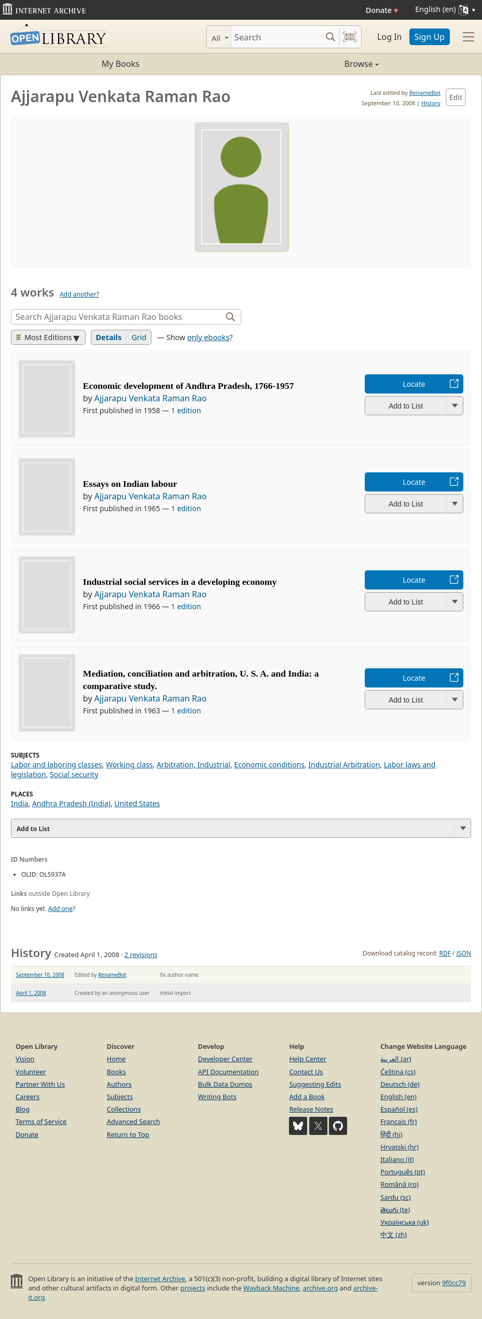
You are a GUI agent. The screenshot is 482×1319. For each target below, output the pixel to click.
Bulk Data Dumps (225, 1084)
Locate (414, 384)
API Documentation (228, 1071)
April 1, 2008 (31, 993)
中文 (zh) (393, 1234)
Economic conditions (269, 764)
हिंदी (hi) (391, 1134)
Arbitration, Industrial (193, 764)
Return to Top (128, 1134)
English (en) (398, 1096)
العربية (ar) (395, 1058)
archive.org (320, 1288)
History (430, 103)
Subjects (120, 1096)
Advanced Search (133, 1121)
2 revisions (141, 954)
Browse (310, 63)
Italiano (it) (397, 1159)
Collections (124, 1109)
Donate (382, 10)
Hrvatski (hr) (399, 1147)
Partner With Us (40, 1084)
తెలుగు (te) (395, 1209)
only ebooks (208, 337)
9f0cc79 (454, 1282)
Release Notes (311, 1109)
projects (193, 1288)
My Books (121, 63)
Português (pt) (402, 1171)
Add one (60, 908)
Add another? (79, 294)
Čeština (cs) (398, 1071)
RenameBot (424, 92)
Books (116, 1071)
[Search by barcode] (349, 37)
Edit (455, 97)
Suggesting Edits (315, 1084)
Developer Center (225, 1058)
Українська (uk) (404, 1222)
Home (116, 1058)
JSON (464, 953)
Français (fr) (398, 1121)
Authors (119, 1084)
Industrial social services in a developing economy (180, 582)
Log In (389, 37)
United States (137, 803)
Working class (129, 764)
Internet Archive (160, 1278)
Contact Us (306, 1071)
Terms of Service (41, 1121)
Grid (138, 337)
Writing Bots (217, 1096)
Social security (74, 774)
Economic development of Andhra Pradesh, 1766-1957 (188, 386)
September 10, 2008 (40, 974)
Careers (27, 1096)
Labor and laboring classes (56, 764)
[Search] (276, 36)
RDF (444, 953)
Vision (25, 1058)
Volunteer (31, 1071)
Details (109, 337)
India (19, 803)
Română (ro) (399, 1184)
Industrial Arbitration (344, 764)
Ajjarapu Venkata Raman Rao (150, 398)
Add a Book (306, 1096)
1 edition (186, 410)
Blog (23, 1109)
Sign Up (430, 37)
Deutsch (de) (399, 1084)
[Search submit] (330, 37)
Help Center (307, 1058)
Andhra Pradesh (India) (71, 803)
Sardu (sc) (395, 1197)
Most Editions (44, 337)
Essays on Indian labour (130, 484)
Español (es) (399, 1109)
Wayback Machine (271, 1288)
